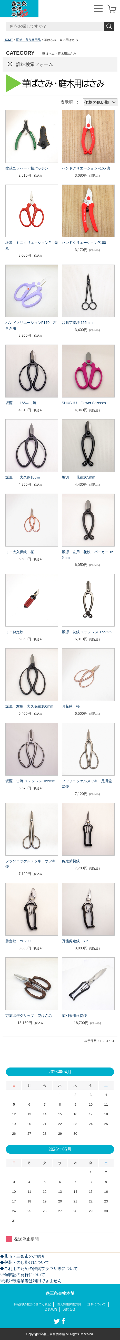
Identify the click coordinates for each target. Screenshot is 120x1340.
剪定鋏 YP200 (18, 941)
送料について (96, 1304)
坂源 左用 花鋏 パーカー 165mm (87, 555)
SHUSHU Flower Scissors (84, 403)
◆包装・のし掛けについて (24, 1262)
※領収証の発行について (22, 1275)
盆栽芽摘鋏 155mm (77, 323)
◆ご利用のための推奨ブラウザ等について (39, 1268)
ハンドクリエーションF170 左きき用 (31, 325)
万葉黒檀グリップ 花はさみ (28, 1016)
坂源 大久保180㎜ (22, 477)
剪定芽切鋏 (71, 861)
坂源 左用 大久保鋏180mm (29, 706)
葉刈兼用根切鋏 (74, 1016)
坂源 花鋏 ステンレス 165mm (87, 632)
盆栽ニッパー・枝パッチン (26, 168)
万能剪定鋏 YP (75, 941)
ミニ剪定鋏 (14, 632)
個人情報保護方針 (69, 1304)
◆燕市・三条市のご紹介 (22, 1256)
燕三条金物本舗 (60, 1293)
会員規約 (51, 1309)
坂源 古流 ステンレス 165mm (30, 781)
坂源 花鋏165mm (78, 477)
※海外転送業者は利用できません (31, 1281)
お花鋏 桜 (71, 706)
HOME (8, 40)
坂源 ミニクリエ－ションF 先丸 (31, 245)
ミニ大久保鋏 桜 (19, 552)
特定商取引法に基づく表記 (32, 1304)
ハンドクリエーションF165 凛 (86, 168)
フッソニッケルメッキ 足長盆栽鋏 (87, 784)
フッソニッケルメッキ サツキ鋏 (30, 864)
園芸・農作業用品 (28, 40)
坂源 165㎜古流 (20, 403)
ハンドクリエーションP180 (84, 243)
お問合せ (69, 1309)
